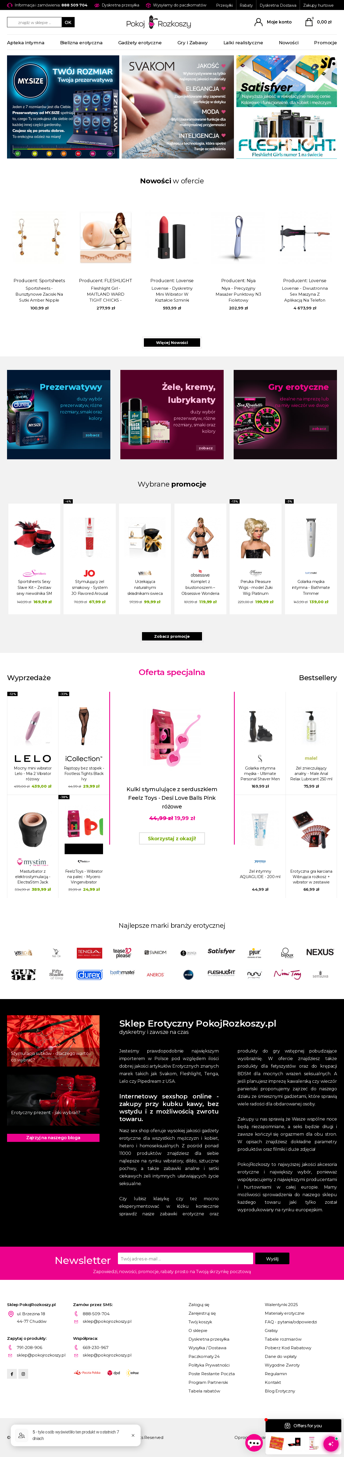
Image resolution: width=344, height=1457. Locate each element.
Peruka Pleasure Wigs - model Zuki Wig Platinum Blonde (256, 588)
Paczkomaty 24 (204, 1356)
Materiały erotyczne (285, 1313)
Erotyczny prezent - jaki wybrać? (45, 1112)
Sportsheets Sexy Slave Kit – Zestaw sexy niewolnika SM (34, 587)
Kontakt (273, 1382)
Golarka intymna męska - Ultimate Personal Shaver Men (260, 773)
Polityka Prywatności (209, 1365)
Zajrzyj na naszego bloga (53, 1137)
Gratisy (271, 1330)
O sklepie (197, 1330)
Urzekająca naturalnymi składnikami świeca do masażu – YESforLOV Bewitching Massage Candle (144, 588)
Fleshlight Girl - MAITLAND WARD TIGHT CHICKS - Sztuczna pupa (105, 294)
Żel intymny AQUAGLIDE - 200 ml (260, 874)
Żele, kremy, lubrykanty (189, 393)
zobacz (92, 435)
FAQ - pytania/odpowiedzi (291, 1321)
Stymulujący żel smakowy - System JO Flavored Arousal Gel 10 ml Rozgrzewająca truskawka (89, 588)
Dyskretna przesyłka (208, 1339)
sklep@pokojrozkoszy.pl (107, 1321)
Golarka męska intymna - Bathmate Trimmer (311, 587)
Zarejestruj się (202, 1313)
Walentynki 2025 (281, 1304)
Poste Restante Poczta (211, 1373)
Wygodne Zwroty (282, 1365)
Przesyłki (224, 5)
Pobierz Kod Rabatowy (288, 1347)
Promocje (325, 42)
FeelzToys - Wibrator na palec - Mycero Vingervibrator (84, 877)
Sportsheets (52, 280)
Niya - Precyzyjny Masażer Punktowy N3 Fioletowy (238, 294)
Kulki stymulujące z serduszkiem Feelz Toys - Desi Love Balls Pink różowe (172, 798)
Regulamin (276, 1373)
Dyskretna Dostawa (278, 5)
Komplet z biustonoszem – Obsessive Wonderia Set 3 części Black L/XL (200, 588)
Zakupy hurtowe (318, 5)
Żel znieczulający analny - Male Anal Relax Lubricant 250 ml (311, 773)
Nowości (289, 42)
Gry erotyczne (298, 387)
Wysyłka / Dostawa (207, 1347)
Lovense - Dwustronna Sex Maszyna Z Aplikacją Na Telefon (305, 294)
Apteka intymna (25, 42)
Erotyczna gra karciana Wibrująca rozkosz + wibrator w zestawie (311, 877)
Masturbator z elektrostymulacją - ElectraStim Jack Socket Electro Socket (33, 877)
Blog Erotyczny (280, 1391)
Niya (251, 280)
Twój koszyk (200, 1321)
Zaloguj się (198, 1304)
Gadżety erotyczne (140, 42)
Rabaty (246, 5)
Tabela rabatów (204, 1391)
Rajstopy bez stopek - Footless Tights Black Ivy (84, 773)
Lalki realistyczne (243, 42)
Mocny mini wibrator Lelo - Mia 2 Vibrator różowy (32, 773)
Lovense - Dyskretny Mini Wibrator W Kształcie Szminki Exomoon (172, 294)
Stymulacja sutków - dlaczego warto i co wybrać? (50, 1057)
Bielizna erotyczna (81, 42)
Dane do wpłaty (281, 1356)
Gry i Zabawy (192, 42)
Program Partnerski (208, 1382)
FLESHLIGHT (118, 280)
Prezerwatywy (71, 387)
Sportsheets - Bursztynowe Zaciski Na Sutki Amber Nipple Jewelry (39, 294)
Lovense (185, 280)
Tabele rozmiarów (283, 1339)
